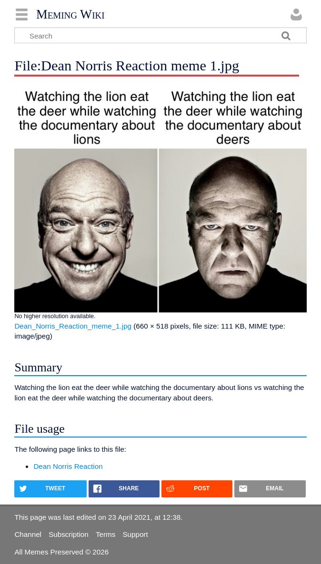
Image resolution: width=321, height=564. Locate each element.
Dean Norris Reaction (67, 466)
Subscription (69, 534)
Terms (105, 534)
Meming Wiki (70, 14)
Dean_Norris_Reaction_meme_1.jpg (72, 326)
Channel (27, 534)
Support (135, 534)
